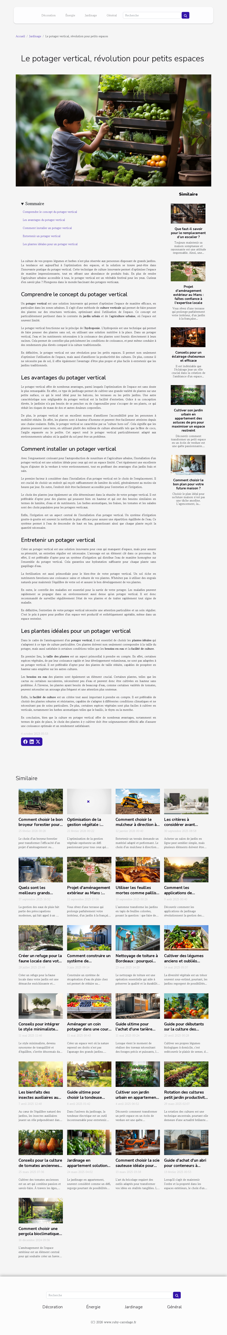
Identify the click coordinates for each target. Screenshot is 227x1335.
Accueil (20, 36)
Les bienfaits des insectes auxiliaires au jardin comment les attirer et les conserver (40, 1100)
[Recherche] (152, 15)
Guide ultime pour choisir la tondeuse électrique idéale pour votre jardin (87, 1100)
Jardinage (91, 15)
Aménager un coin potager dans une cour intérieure (87, 1029)
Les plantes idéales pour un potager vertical (50, 244)
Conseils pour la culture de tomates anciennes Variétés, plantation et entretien (40, 1168)
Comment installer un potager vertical (47, 228)
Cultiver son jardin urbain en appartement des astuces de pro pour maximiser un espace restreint (188, 420)
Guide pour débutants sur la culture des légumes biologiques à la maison (185, 1032)
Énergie (70, 15)
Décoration (49, 15)
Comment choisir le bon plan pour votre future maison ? (188, 484)
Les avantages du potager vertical (44, 220)
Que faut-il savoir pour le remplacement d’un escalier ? (188, 233)
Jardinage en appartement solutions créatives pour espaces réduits (88, 1168)
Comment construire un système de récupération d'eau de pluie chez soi (89, 963)
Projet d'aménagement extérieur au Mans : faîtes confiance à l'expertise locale (188, 294)
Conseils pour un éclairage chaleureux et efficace (188, 356)
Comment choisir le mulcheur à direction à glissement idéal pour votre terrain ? (136, 827)
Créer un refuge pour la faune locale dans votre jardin (41, 961)
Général (112, 15)
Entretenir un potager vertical (41, 236)
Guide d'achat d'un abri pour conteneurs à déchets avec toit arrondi (185, 1168)
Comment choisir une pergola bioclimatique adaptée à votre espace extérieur (40, 1236)
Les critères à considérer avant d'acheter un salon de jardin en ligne (184, 827)
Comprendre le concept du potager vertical (50, 212)
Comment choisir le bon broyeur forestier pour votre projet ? (41, 825)
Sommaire (34, 204)
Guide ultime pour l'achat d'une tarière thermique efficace (134, 1029)
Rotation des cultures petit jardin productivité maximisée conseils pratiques (185, 1100)
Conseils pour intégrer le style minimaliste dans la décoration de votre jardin (39, 1032)
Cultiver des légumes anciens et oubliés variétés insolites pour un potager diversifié (184, 963)
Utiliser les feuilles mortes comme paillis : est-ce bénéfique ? (137, 893)
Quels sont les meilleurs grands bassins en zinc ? (34, 893)
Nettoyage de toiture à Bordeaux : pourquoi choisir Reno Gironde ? (137, 961)
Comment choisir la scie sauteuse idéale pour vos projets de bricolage (138, 1168)
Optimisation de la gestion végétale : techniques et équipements (84, 827)
